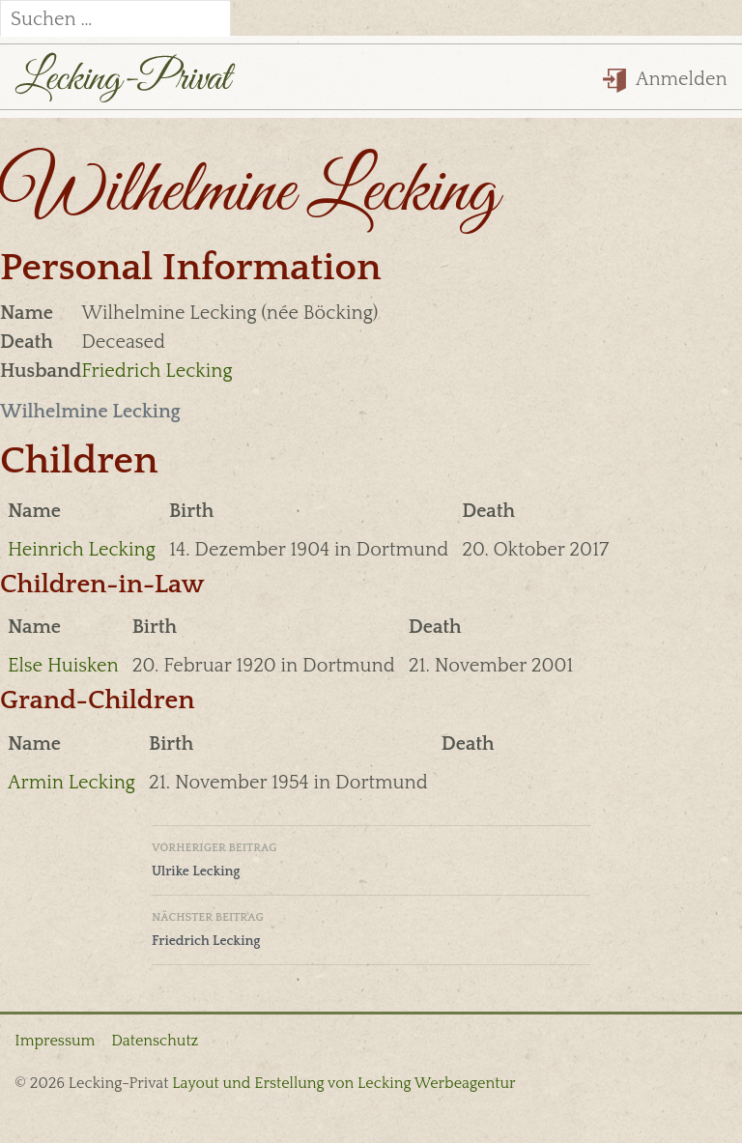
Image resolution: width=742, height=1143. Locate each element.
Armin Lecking (71, 782)
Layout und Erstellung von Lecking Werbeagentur (343, 1083)
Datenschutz (154, 1040)
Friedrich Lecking (156, 371)
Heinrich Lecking (82, 549)
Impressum (54, 1040)
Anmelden (665, 79)
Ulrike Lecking (371, 858)
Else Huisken (63, 665)
